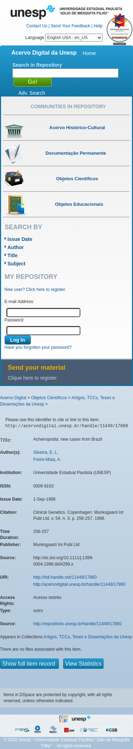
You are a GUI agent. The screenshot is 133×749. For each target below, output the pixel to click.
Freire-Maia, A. (47, 459)
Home (89, 53)
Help (98, 25)
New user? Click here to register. (35, 289)
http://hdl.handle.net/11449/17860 (65, 577)
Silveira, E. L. (46, 452)
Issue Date (19, 239)
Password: (14, 320)
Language (63, 37)
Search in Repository (37, 65)
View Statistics (83, 664)
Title (12, 255)
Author (15, 247)
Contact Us (36, 25)
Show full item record (29, 664)
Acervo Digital (13, 397)
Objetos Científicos (49, 397)
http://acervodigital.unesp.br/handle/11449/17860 (79, 584)
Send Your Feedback (70, 25)
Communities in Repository (68, 106)
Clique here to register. (33, 378)
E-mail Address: (19, 301)
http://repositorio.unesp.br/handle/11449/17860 (77, 623)
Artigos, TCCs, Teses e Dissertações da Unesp (88, 636)
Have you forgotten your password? (38, 347)
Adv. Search (31, 93)
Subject (16, 263)
